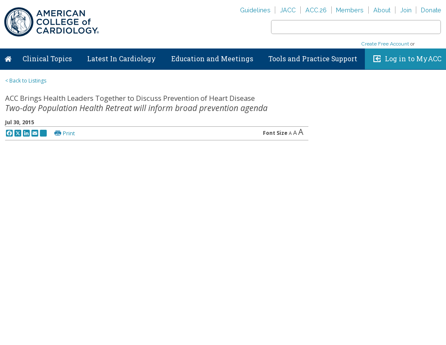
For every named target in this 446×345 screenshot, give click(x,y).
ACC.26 (316, 10)
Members (350, 10)
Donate (431, 10)
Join (406, 10)
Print (69, 133)
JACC (288, 10)
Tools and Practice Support (312, 58)
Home (8, 57)
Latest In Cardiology (121, 58)
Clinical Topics (47, 58)
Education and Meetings (212, 58)
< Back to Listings (25, 80)
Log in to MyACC (413, 58)
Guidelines (255, 10)
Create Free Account (385, 44)
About (381, 10)
